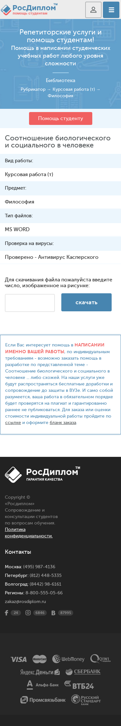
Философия (60, 95)
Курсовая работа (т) (74, 89)
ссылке (13, 422)
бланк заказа (63, 422)
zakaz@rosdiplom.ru (25, 601)
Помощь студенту (60, 118)
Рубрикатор (33, 89)
